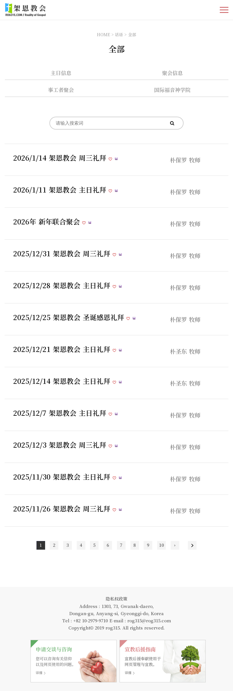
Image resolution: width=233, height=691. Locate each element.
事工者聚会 (61, 89)
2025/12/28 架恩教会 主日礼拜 (63, 285)
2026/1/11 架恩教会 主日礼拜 (61, 189)
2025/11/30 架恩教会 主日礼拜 (63, 476)
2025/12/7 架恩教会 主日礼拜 (61, 413)
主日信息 (61, 72)
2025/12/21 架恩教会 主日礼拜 (63, 349)
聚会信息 (172, 72)
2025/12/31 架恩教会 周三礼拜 (63, 253)
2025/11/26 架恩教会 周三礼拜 (63, 508)
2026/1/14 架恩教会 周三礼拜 (61, 158)
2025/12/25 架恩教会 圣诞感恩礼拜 (69, 317)
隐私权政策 (116, 599)
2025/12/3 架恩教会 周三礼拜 (61, 445)
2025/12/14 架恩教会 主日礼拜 (63, 381)
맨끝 (192, 545)
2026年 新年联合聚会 (47, 221)
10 (161, 545)
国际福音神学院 (172, 89)
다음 (175, 545)
